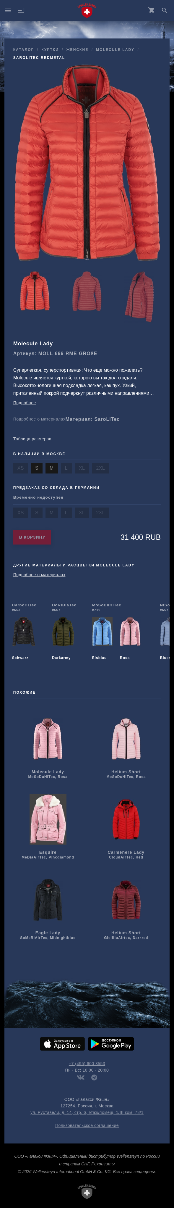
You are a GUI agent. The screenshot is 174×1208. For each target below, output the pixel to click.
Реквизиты (103, 1164)
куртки (50, 50)
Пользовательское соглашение (87, 1125)
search (164, 10)
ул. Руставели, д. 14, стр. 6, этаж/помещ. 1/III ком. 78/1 (87, 1112)
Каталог (23, 50)
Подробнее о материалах (39, 419)
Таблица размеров (32, 439)
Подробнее (24, 402)
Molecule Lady (115, 50)
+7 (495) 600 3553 (87, 1063)
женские (77, 50)
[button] (21, 12)
